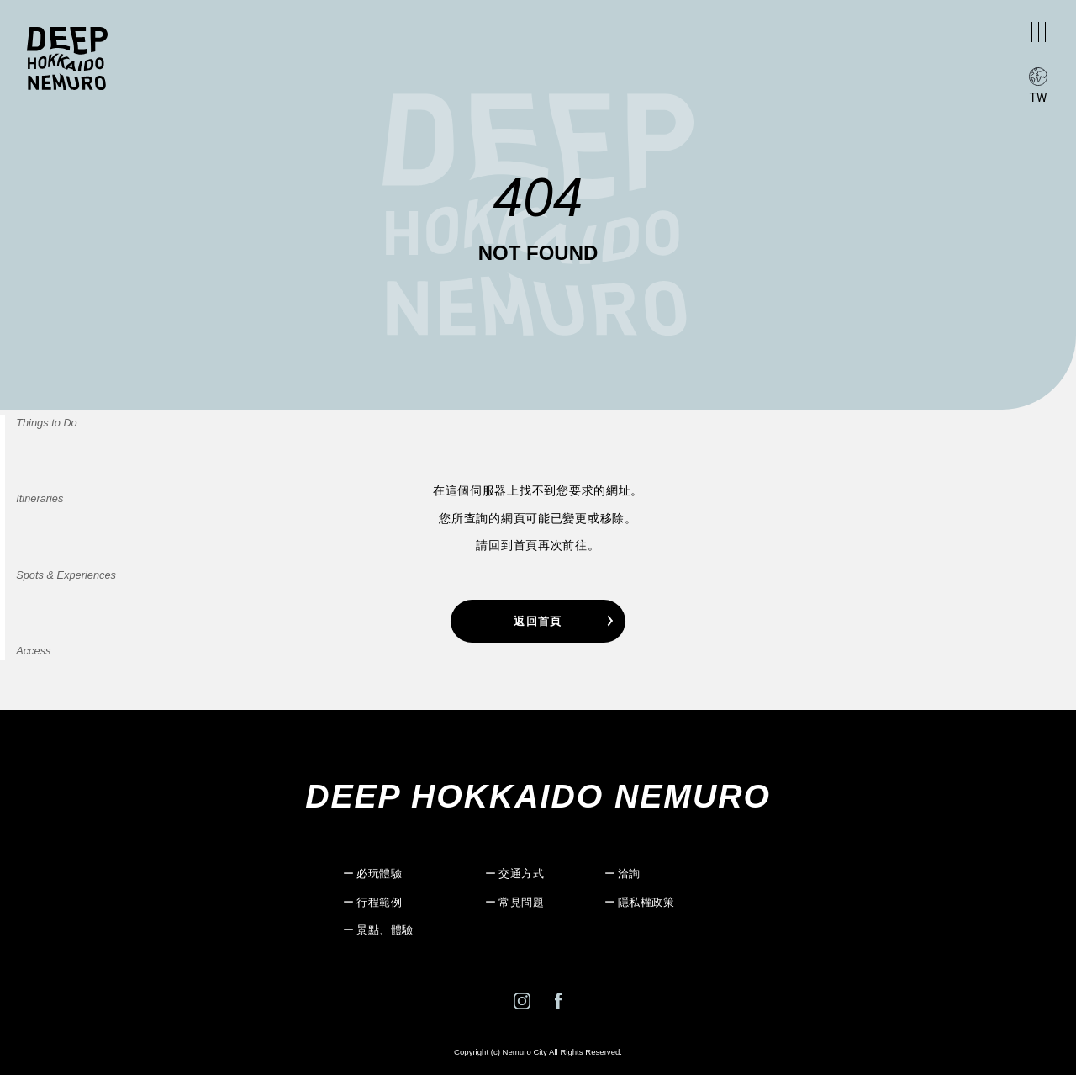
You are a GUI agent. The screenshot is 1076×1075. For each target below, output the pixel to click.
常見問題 (521, 902)
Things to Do (46, 422)
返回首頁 (538, 621)
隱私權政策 (646, 902)
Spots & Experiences (66, 575)
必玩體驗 (379, 873)
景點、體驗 (385, 930)
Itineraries (39, 499)
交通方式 (521, 873)
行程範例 (379, 902)
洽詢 (629, 873)
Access (33, 650)
